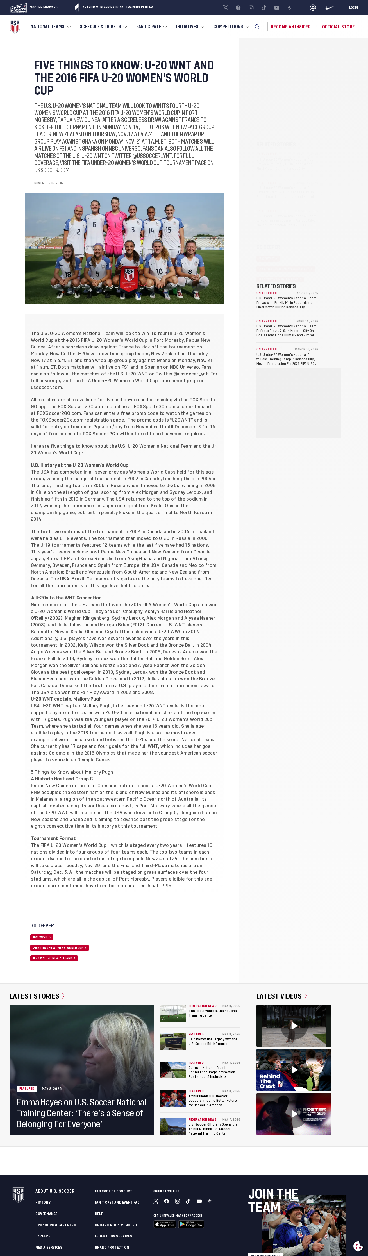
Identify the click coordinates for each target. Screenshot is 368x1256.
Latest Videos (281, 996)
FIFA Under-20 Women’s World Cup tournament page (140, 381)
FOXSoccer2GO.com (59, 413)
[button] (257, 26)
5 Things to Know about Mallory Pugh (72, 772)
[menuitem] (50, 26)
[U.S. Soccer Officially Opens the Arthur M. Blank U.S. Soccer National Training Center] (173, 1126)
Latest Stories (37, 996)
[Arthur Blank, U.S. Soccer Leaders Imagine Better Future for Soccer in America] (173, 1098)
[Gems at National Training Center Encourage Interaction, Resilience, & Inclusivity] (173, 1070)
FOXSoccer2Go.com (61, 420)
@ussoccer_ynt (191, 374)
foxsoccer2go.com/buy (96, 427)
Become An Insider (291, 27)
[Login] (353, 8)
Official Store (338, 27)
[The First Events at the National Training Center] (173, 1013)
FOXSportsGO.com (155, 406)
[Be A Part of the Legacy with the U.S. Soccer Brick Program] (173, 1041)
